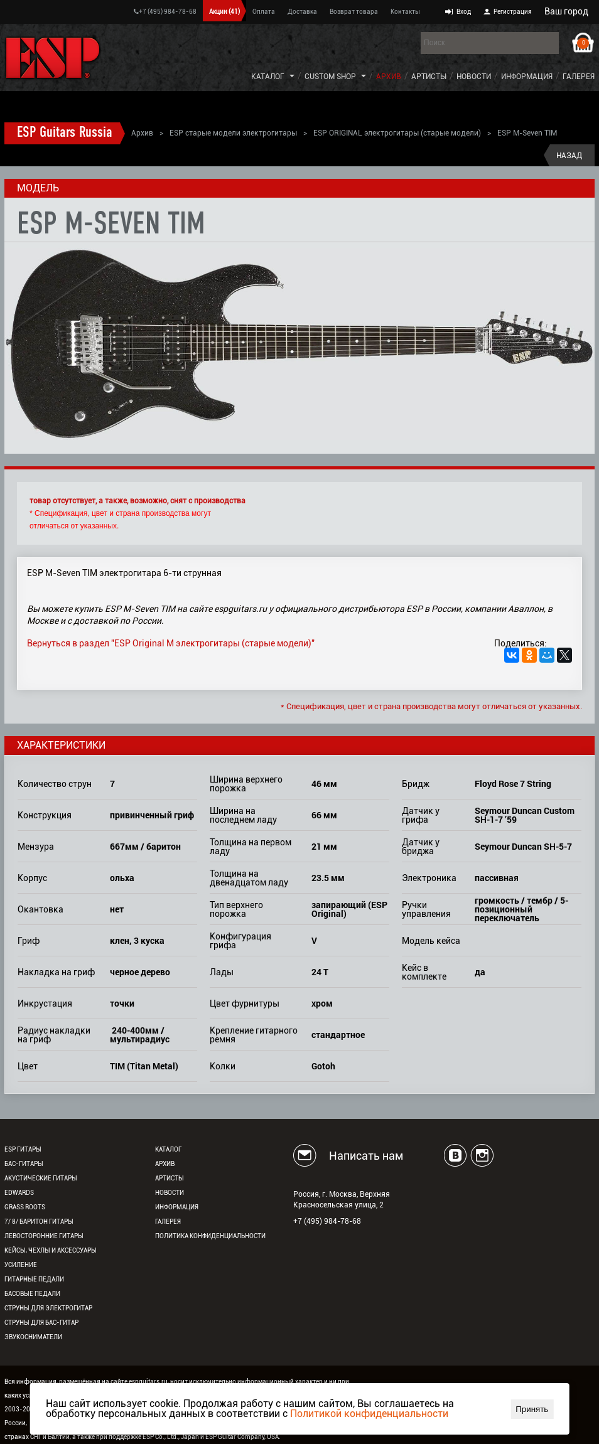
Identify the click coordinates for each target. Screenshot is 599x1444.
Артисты (428, 76)
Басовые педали (32, 1293)
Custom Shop (330, 76)
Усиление (20, 1264)
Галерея (579, 76)
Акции (224, 11)
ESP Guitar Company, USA (242, 1436)
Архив (388, 76)
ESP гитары (22, 1149)
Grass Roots (24, 1207)
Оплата (263, 11)
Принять (531, 1409)
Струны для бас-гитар (41, 1322)
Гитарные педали (34, 1279)
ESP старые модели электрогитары (233, 133)
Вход (463, 11)
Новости (473, 76)
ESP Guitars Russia (64, 133)
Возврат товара (354, 11)
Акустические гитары (40, 1178)
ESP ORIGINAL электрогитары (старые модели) (397, 133)
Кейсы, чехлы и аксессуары (50, 1250)
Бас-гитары (23, 1163)
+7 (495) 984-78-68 (165, 11)
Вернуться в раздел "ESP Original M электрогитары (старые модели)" (171, 643)
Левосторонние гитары (44, 1236)
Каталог (267, 76)
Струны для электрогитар (48, 1308)
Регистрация (513, 11)
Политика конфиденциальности (210, 1236)
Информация (527, 76)
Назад (569, 155)
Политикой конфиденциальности (369, 1414)
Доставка (302, 11)
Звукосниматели (33, 1337)
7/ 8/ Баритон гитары (38, 1221)
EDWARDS (19, 1192)
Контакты (405, 11)
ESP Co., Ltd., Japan (171, 1436)
